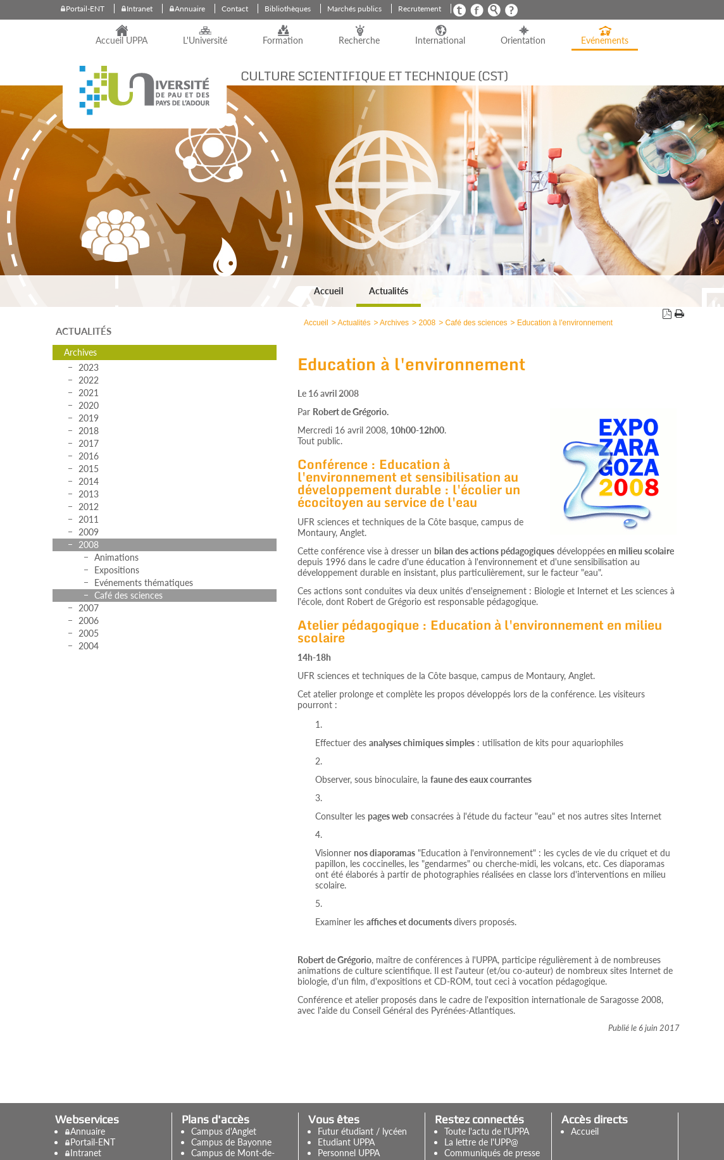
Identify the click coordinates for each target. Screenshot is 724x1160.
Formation (283, 40)
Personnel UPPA (349, 1152)
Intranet (140, 8)
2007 (88, 607)
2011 (88, 519)
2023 (88, 367)
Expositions (116, 569)
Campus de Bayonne (231, 1142)
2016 (88, 456)
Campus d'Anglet (223, 1131)
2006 (88, 620)
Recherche (359, 40)
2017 (88, 443)
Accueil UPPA (121, 40)
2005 (88, 633)
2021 (88, 392)
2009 (88, 532)
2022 (88, 380)
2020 (88, 405)
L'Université (205, 40)
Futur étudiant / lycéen (362, 1131)
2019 (88, 418)
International (440, 40)
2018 (88, 430)
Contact (235, 8)
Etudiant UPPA (346, 1142)
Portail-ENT (85, 8)
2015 (88, 468)
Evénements (604, 40)
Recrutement (419, 8)
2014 (88, 481)
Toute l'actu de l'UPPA (486, 1131)
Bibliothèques (288, 8)
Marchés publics (354, 8)
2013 (88, 494)
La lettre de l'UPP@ (481, 1142)
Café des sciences (128, 595)
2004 (88, 645)
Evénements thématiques (143, 582)
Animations (116, 557)
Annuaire (190, 8)
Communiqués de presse (492, 1152)
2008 (88, 544)
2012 (88, 506)
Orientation (523, 40)
